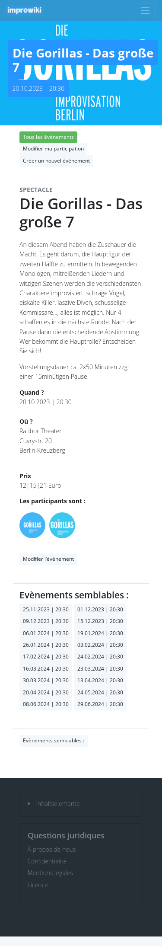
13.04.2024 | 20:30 (100, 680)
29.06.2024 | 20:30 (100, 704)
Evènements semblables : (53, 740)
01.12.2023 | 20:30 (100, 609)
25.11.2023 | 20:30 (46, 609)
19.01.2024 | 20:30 (100, 633)
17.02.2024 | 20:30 (46, 656)
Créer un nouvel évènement (56, 160)
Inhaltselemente (58, 803)
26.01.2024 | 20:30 (46, 645)
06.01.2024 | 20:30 (46, 633)
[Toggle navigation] (145, 10)
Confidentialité (47, 861)
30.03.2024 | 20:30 (46, 680)
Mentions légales (50, 873)
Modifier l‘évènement (48, 558)
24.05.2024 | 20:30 (100, 692)
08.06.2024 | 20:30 (46, 704)
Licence (38, 885)
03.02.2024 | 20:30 (100, 645)
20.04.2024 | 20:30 (46, 692)
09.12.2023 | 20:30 (46, 621)
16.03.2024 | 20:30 (46, 668)
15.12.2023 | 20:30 (100, 621)
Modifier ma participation (53, 148)
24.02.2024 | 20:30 (100, 656)
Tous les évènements (48, 137)
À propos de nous (52, 849)
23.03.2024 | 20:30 (100, 668)
